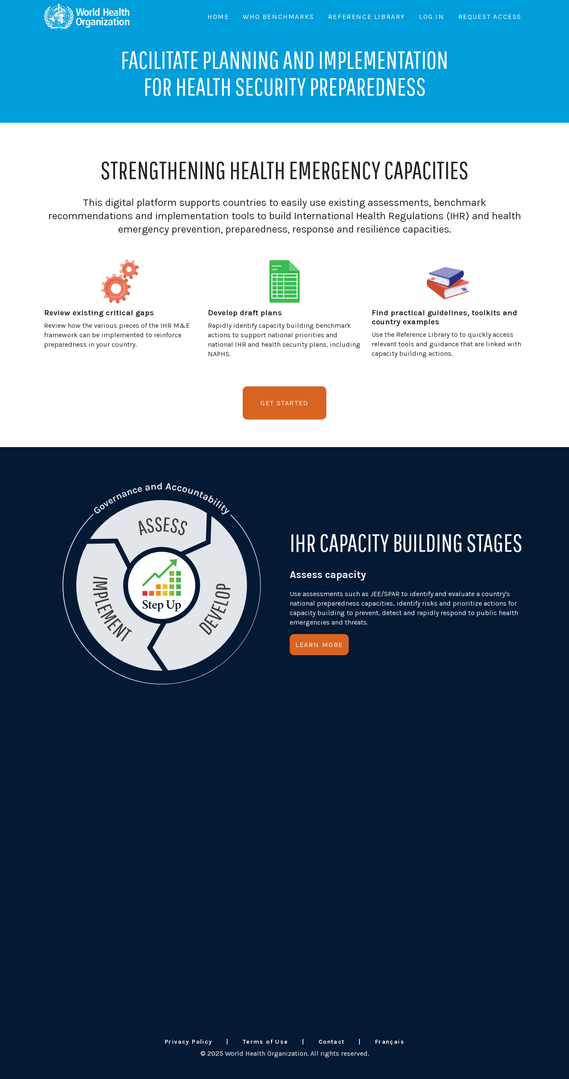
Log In (431, 16)
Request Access (490, 16)
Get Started (284, 403)
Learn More (319, 645)
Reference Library (366, 16)
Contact (332, 1041)
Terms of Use (265, 1041)
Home (218, 16)
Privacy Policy (189, 1041)
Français (389, 1041)
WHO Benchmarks (278, 16)
